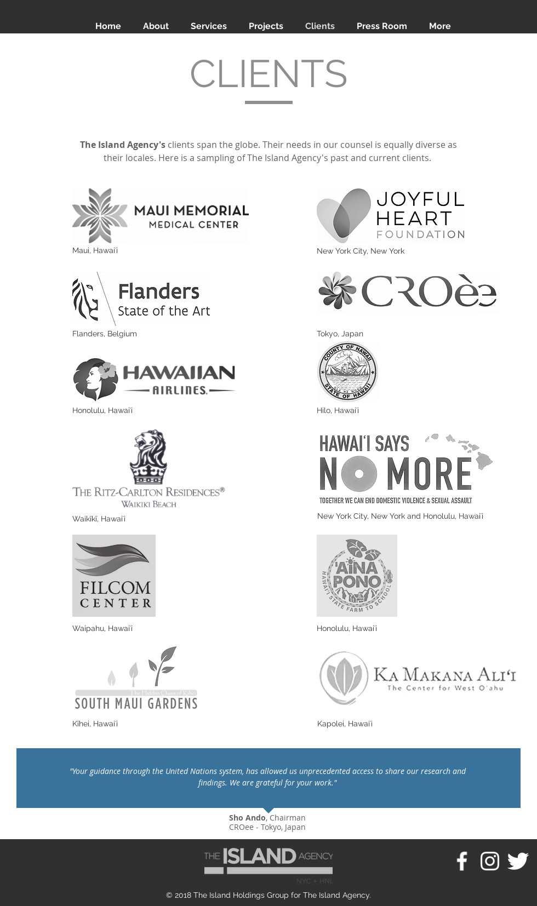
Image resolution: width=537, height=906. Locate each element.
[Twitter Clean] (517, 861)
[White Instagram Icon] (489, 861)
